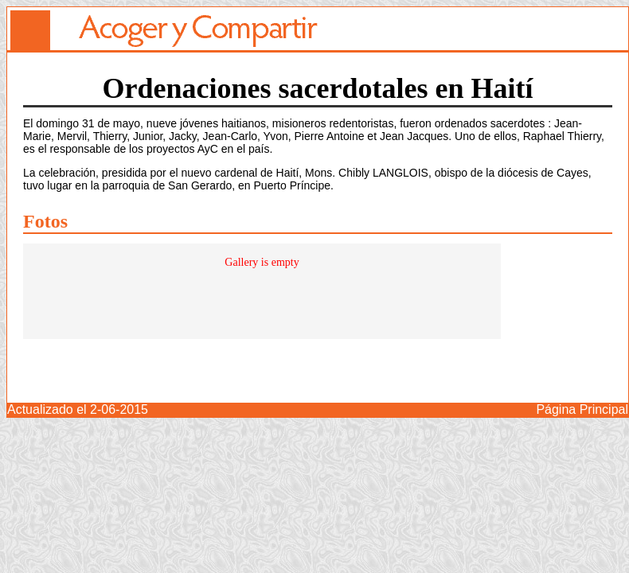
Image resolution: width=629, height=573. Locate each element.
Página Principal (582, 409)
